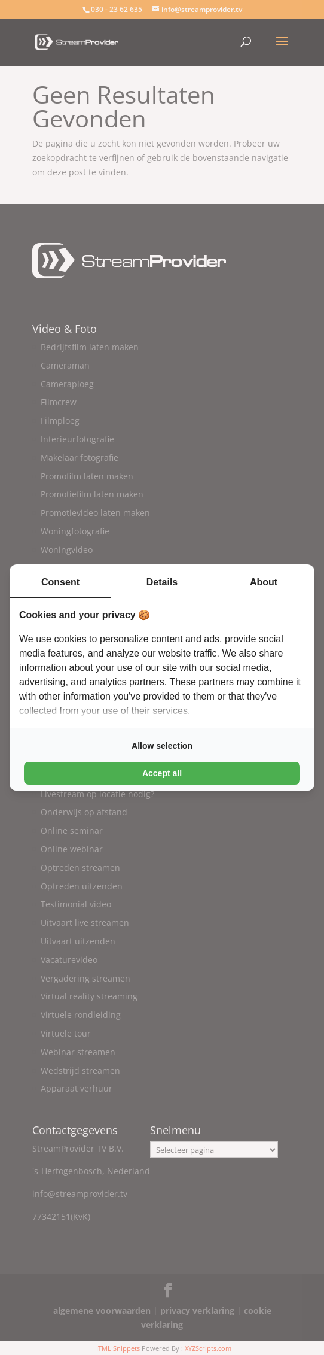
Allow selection (162, 746)
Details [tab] (162, 582)
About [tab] (263, 582)
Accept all (162, 773)
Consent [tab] (60, 582)
